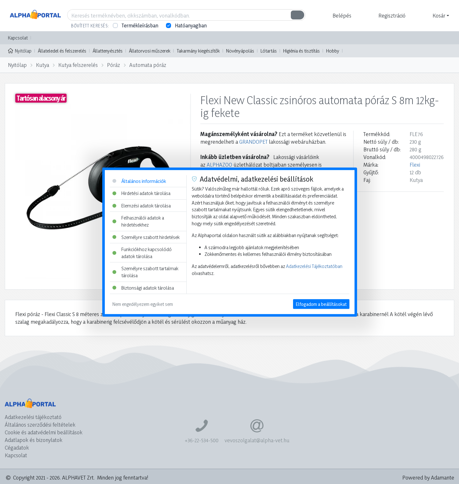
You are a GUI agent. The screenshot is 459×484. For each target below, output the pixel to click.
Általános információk (139, 181)
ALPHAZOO (219, 164)
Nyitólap (20, 50)
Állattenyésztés (108, 51)
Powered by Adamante (428, 477)
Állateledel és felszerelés (62, 51)
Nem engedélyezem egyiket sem (142, 304)
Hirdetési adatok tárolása (141, 193)
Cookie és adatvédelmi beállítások (43, 432)
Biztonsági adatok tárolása (143, 288)
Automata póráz (147, 64)
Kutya (42, 64)
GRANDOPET (253, 141)
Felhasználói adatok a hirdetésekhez (138, 221)
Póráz (113, 64)
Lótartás (269, 51)
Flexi (415, 164)
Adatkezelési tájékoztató (33, 417)
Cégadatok (17, 447)
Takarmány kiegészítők (198, 51)
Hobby (332, 51)
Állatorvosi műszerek (149, 51)
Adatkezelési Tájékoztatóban (314, 266)
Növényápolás (240, 51)
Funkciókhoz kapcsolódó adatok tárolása (142, 252)
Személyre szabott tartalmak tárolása (145, 271)
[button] (341, 15)
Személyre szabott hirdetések (146, 237)
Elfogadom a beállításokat (321, 304)
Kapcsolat (18, 38)
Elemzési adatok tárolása (141, 205)
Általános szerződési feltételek (40, 424)
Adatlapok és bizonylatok (33, 440)
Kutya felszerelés (78, 64)
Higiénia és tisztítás (301, 51)
